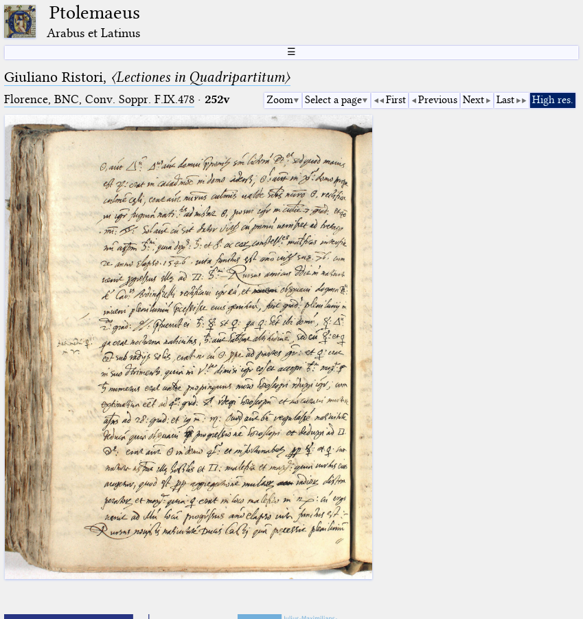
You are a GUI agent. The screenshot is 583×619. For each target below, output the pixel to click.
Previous (437, 100)
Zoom (279, 100)
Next (473, 100)
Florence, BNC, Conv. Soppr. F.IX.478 (99, 99)
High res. (552, 100)
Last (505, 100)
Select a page (333, 100)
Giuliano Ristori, (147, 77)
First (396, 100)
